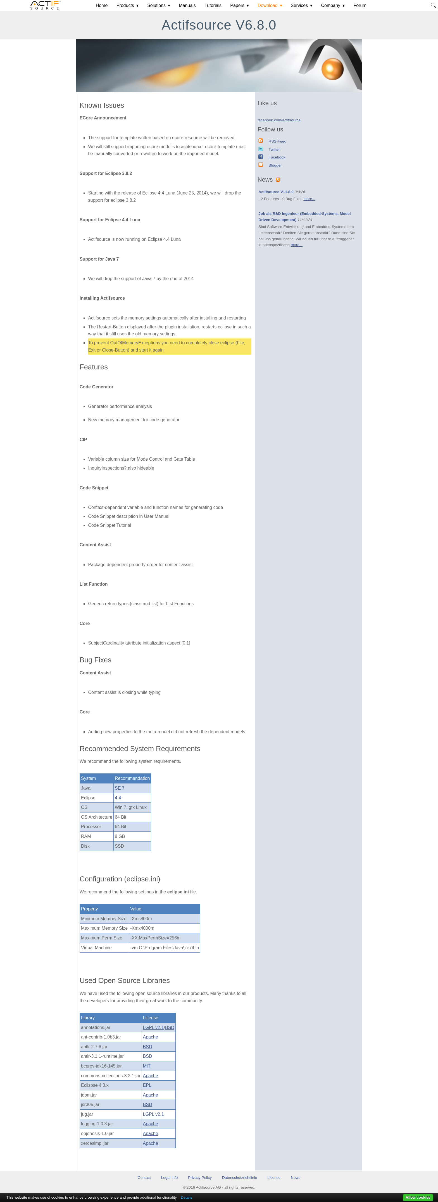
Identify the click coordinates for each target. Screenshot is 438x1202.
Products (125, 5)
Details (186, 1197)
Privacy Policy (200, 1177)
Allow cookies (418, 1197)
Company (330, 5)
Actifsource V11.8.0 (275, 192)
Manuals (187, 5)
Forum (359, 5)
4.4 (118, 797)
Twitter (274, 149)
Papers (237, 5)
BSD (169, 1027)
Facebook (277, 157)
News (295, 1177)
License (273, 1177)
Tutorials (213, 5)
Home (102, 5)
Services (299, 5)
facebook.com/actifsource (279, 120)
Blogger (275, 165)
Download (267, 5)
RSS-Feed (277, 141)
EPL (147, 1085)
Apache (150, 1037)
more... (309, 199)
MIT (147, 1066)
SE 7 (120, 788)
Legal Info (169, 1177)
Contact (144, 1177)
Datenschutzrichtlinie (239, 1177)
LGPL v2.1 (153, 1027)
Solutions (156, 5)
